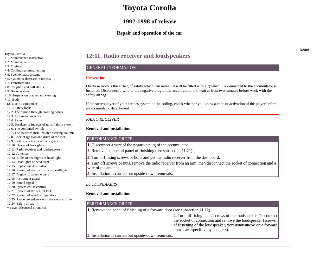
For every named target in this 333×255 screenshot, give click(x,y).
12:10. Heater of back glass (25, 145)
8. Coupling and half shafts (25, 87)
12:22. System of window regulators (31, 195)
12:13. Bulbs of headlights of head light (34, 158)
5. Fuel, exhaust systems (23, 74)
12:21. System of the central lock (29, 191)
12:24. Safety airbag (20, 203)
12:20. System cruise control (26, 187)
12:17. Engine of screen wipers (28, 174)
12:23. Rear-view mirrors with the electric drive (39, 199)
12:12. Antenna (17, 153)
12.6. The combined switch (25, 128)
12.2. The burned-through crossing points (35, 112)
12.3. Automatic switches (24, 116)
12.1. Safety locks (19, 108)
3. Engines (14, 66)
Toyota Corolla (14, 54)
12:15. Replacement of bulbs (26, 166)
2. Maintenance (17, 62)
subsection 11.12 (195, 210)
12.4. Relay (15, 120)
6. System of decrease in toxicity (29, 79)
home (304, 49)
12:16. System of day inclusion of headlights (37, 170)
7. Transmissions (18, 83)
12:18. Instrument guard (23, 178)
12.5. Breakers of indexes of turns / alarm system (40, 124)
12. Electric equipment (22, 104)
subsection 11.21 (177, 150)
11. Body (13, 99)
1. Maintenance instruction (25, 58)
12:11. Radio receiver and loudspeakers (33, 149)
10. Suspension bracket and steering (31, 95)
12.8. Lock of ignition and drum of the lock (36, 137)
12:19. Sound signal (20, 183)
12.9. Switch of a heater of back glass (32, 141)
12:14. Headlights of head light (28, 162)
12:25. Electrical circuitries (28, 208)
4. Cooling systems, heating (26, 70)
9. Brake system (18, 91)
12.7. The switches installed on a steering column (40, 133)
